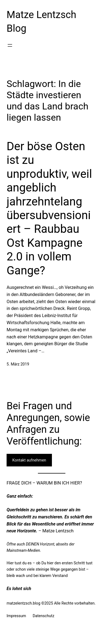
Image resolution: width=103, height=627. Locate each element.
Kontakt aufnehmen (29, 460)
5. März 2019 (18, 364)
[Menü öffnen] (10, 45)
